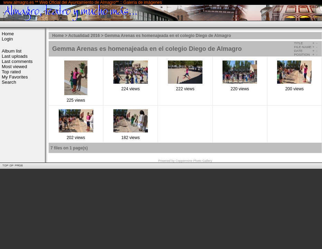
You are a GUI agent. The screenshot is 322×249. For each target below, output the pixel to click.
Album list (11, 51)
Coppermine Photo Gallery (194, 161)
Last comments (17, 61)
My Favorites (15, 77)
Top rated (11, 71)
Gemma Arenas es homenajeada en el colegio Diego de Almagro (168, 35)
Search (9, 82)
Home (8, 33)
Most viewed (14, 66)
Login (7, 39)
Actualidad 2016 (84, 35)
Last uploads (15, 56)
